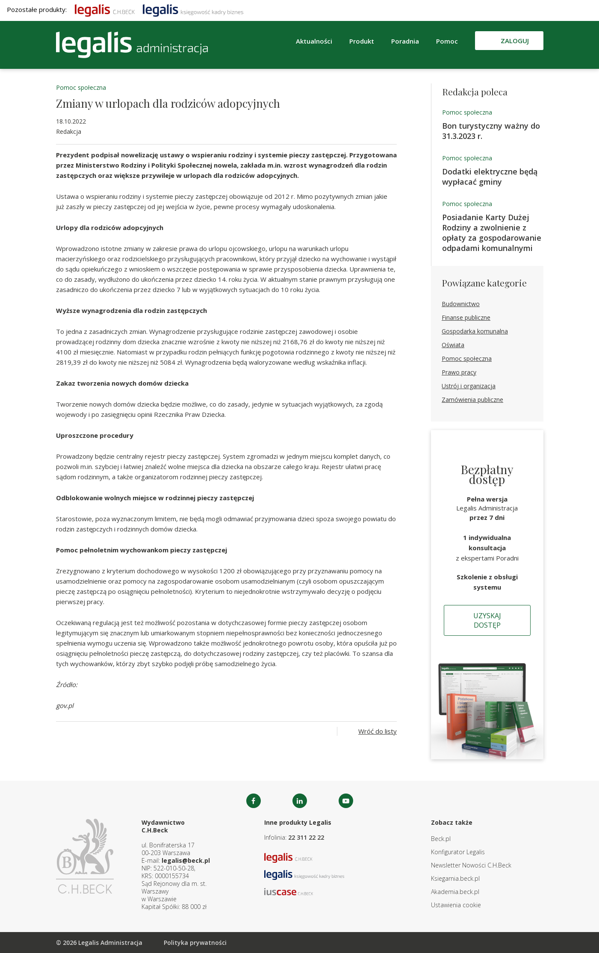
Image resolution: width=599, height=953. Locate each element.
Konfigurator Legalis (458, 852)
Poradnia (405, 41)
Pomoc (447, 41)
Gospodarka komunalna (475, 331)
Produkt (361, 41)
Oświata (453, 345)
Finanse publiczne (466, 317)
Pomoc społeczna (81, 87)
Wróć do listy (377, 731)
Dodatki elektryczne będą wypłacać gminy (489, 176)
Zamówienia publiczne (472, 399)
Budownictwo (461, 304)
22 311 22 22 (306, 837)
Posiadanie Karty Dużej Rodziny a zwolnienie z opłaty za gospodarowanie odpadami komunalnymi (491, 232)
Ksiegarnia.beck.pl (455, 878)
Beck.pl (441, 839)
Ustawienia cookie (456, 905)
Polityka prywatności (195, 942)
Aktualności (314, 41)
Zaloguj (515, 40)
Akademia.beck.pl (455, 892)
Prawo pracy (459, 372)
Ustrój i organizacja (469, 386)
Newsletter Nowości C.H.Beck (471, 865)
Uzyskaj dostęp (487, 620)
